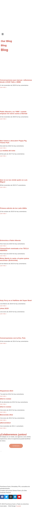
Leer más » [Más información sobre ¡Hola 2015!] (3, 314)
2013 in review (5, 399)
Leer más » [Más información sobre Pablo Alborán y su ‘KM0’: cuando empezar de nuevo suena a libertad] (3, 119)
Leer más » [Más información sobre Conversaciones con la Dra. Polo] (3, 343)
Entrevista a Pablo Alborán (10, 240)
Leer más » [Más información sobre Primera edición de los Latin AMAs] (3, 213)
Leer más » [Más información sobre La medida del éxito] (3, 156)
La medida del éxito (7, 151)
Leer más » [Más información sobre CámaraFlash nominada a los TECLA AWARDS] (3, 256)
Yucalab (18, 506)
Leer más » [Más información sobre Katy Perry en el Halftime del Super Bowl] (3, 306)
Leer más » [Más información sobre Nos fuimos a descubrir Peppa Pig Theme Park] (3, 148)
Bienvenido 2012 (6, 415)
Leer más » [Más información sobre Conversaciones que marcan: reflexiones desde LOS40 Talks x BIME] (3, 87)
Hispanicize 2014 (6, 391)
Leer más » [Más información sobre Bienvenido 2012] (3, 420)
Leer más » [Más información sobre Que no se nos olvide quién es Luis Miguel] (3, 187)
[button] (16, 34)
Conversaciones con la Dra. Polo (13, 338)
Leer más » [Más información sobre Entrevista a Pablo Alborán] (3, 246)
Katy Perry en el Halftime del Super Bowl (16, 300)
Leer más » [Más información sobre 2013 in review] (3, 404)
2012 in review (5, 407)
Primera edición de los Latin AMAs (13, 208)
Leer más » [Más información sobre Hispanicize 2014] (3, 396)
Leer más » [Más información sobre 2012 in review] (3, 412)
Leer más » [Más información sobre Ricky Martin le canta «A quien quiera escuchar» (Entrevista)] (3, 266)
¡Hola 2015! (4, 308)
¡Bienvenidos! (5, 423)
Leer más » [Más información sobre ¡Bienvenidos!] (3, 428)
